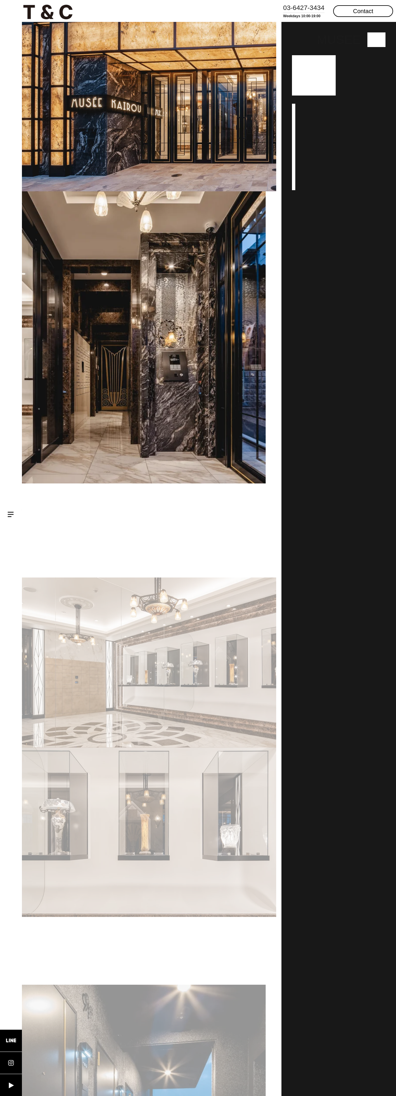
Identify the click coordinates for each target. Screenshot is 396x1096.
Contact (363, 11)
